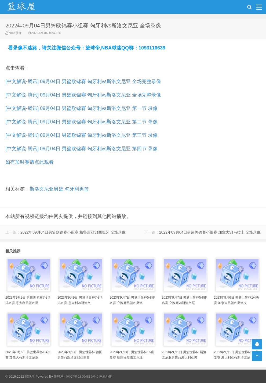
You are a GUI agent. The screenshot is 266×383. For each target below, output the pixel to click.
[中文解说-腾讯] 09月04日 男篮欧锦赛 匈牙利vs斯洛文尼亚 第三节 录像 (81, 135)
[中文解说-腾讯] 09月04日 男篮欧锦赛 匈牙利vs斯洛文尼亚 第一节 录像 (81, 108)
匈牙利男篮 (77, 189)
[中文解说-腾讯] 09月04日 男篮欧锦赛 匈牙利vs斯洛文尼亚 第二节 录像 (81, 121)
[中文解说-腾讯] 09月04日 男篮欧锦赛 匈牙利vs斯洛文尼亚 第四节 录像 (81, 148)
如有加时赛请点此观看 (29, 162)
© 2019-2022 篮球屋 (20, 376)
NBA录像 (15, 33)
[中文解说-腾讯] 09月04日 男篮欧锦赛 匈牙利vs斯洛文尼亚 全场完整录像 (83, 81)
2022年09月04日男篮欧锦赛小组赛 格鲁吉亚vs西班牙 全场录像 (73, 232)
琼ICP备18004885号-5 (82, 376)
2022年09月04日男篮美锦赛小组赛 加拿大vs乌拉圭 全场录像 (210, 232)
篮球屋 (58, 376)
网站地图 (105, 376)
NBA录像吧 (27, 7)
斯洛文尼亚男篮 (46, 189)
